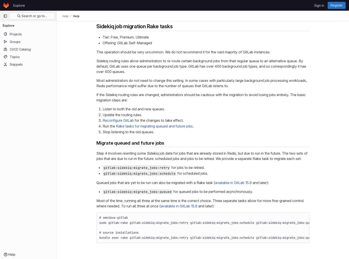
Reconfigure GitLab (118, 120)
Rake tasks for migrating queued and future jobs (154, 126)
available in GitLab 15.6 (233, 182)
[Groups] (28, 41)
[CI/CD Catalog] (28, 49)
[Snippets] (28, 64)
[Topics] (28, 56)
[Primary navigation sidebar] (5, 16)
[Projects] (28, 34)
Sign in (319, 5)
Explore (19, 5)
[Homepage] (6, 5)
